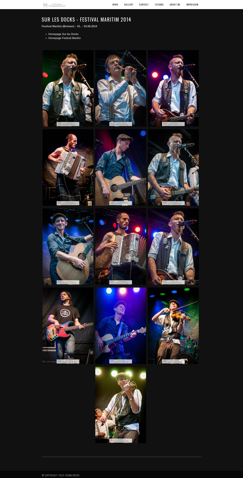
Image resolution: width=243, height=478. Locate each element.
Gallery (128, 4)
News (115, 4)
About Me (175, 4)
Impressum (192, 4)
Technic (159, 4)
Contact (144, 4)
